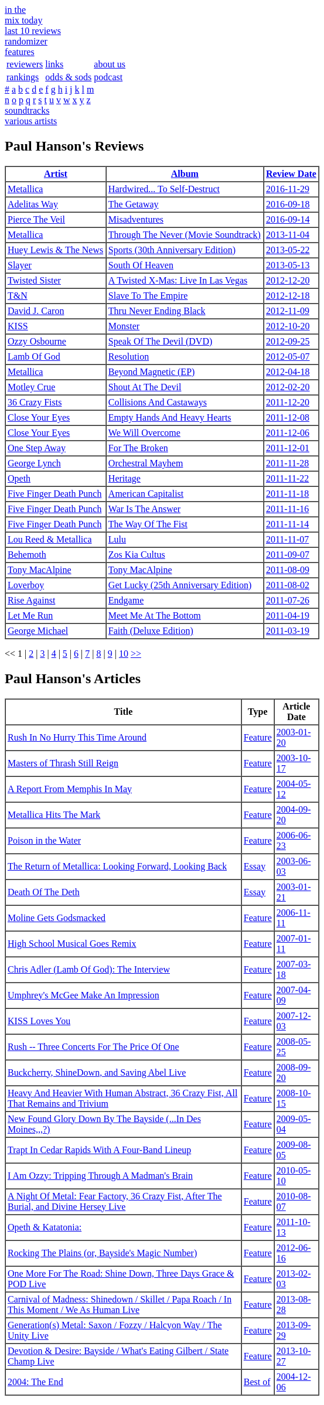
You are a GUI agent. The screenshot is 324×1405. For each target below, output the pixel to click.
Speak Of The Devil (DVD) (160, 341)
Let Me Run (30, 615)
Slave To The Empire (148, 296)
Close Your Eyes (39, 417)
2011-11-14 (287, 524)
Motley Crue (31, 387)
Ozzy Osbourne (37, 341)
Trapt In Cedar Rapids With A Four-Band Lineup (99, 1150)
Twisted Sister (34, 280)
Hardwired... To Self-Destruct (164, 189)
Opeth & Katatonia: (44, 1227)
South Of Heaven (140, 265)
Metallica (25, 189)
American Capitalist (145, 494)
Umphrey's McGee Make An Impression (83, 995)
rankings (22, 77)
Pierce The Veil (36, 219)
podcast (108, 77)
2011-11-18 (287, 494)
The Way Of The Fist (147, 524)
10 (123, 654)
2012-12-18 (288, 296)
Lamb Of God (34, 357)
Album (185, 174)
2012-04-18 (288, 372)
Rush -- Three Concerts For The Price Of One (93, 1047)
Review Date (291, 174)
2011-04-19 (287, 615)
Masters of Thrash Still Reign (63, 763)
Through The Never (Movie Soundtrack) (184, 235)
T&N (18, 296)
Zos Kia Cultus (136, 555)
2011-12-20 (287, 402)
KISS (18, 326)
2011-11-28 (287, 463)
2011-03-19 (287, 631)
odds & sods (68, 77)
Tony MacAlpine (39, 570)
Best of (257, 1382)
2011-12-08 (287, 417)
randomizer (26, 41)
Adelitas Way (33, 204)
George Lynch (34, 463)
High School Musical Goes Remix (72, 944)
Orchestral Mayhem (145, 463)
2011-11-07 (287, 539)
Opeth (19, 478)
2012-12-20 (288, 280)
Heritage (124, 478)
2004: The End (35, 1382)
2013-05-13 (288, 265)
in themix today (23, 15)
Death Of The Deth (44, 892)
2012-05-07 (288, 357)
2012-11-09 (287, 311)
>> (136, 654)
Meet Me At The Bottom (154, 615)
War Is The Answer (144, 509)
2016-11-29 (287, 189)
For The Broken (138, 448)
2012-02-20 (288, 387)
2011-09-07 (287, 555)
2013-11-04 (287, 235)
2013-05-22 (288, 250)
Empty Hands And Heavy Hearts (169, 417)
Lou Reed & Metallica (50, 539)
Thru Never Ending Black (157, 311)
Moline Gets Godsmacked (56, 918)
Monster (123, 326)
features (20, 52)
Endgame (126, 600)
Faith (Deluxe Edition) (150, 631)
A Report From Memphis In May (70, 789)
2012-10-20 (288, 326)
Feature (258, 737)
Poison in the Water (44, 840)
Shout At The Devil (145, 387)
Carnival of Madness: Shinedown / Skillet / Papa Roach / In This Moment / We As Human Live (119, 1304)
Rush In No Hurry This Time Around (77, 737)
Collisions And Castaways (157, 402)
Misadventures (135, 219)
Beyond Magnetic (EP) (151, 372)
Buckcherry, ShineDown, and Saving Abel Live (97, 1072)
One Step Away (37, 448)
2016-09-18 (288, 204)
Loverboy (26, 585)
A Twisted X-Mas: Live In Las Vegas (177, 280)
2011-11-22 (287, 478)
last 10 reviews (33, 31)
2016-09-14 (288, 219)
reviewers (24, 64)
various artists (31, 121)
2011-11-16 (287, 509)
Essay (254, 866)
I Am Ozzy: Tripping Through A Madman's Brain (100, 1176)
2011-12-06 (287, 433)
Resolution (128, 357)
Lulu (117, 539)
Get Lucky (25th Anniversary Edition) (179, 585)
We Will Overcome (144, 433)
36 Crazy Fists (35, 402)
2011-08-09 (287, 570)
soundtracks (27, 110)
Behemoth (27, 555)
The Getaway (133, 204)
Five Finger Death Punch (54, 494)
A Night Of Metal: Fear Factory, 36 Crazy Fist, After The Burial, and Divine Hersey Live (115, 1201)
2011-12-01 (287, 448)
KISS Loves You (39, 1021)
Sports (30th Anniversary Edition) (172, 250)
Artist (55, 174)
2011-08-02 (287, 585)
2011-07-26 (287, 600)
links (54, 64)
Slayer (20, 265)
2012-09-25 (288, 341)
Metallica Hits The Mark (54, 815)
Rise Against (31, 600)
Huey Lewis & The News (55, 250)
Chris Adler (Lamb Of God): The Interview (89, 969)
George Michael (38, 631)
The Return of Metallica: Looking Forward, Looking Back (117, 866)
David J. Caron (36, 311)
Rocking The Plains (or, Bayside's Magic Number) (102, 1253)
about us (109, 64)
